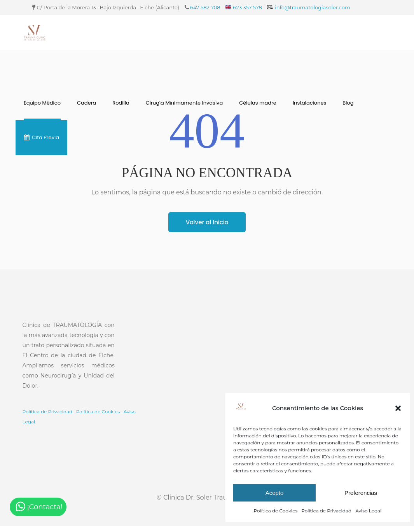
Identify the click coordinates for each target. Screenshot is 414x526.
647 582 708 (205, 7)
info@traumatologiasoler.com (312, 7)
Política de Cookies (276, 511)
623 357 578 (247, 7)
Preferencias (360, 492)
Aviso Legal (368, 511)
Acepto (275, 492)
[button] (398, 408)
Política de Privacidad (326, 511)
